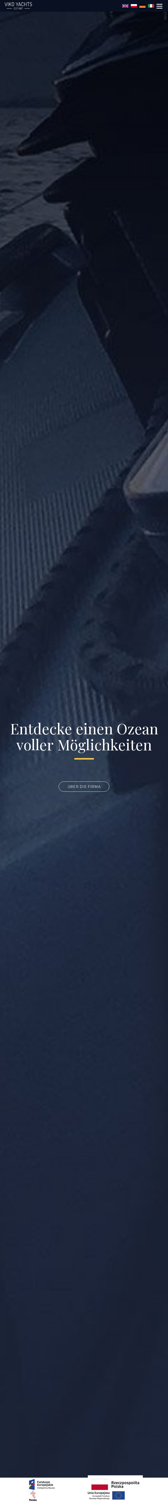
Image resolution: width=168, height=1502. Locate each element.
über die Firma (84, 786)
